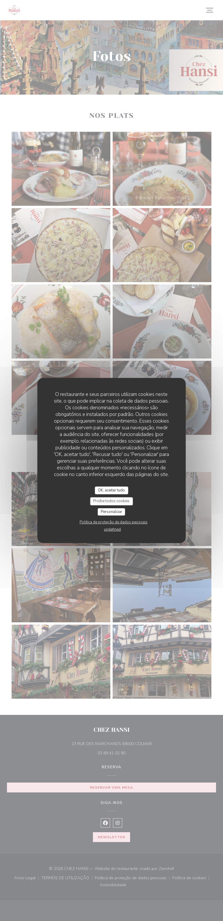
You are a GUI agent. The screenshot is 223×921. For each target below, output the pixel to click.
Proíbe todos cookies (111, 501)
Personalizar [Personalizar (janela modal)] (111, 511)
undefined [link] (112, 529)
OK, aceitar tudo (111, 490)
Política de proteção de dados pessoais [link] (114, 522)
